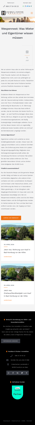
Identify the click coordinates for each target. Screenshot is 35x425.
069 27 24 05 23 (11, 6)
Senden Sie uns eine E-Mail (17, 360)
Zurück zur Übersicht (11, 218)
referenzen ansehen (10, 341)
